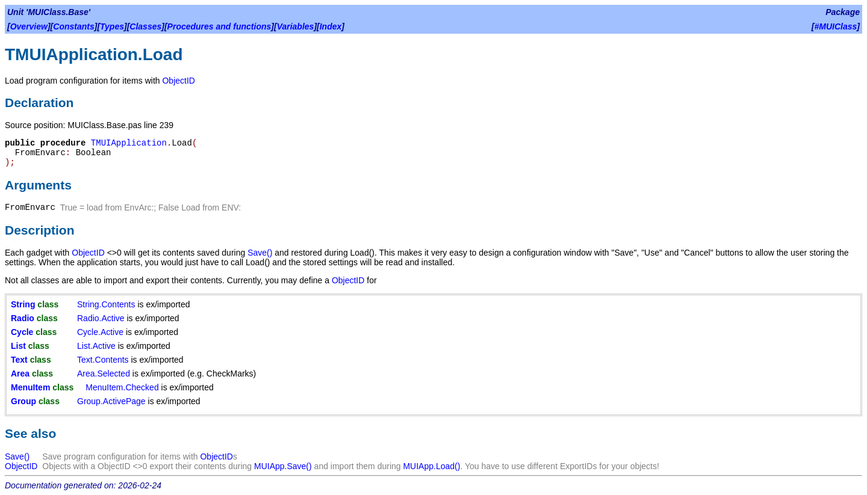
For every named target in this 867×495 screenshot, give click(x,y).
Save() (259, 252)
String (23, 304)
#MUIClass (836, 26)
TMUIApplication (129, 143)
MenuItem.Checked (121, 387)
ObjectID (178, 80)
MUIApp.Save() (283, 466)
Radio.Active (101, 318)
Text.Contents (103, 359)
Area (20, 373)
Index (331, 26)
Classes (145, 26)
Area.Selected (103, 373)
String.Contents (106, 304)
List (18, 346)
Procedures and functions (219, 26)
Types (112, 26)
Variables (295, 26)
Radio (22, 318)
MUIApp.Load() (431, 466)
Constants (73, 26)
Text (19, 359)
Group (23, 401)
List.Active (96, 346)
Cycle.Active (100, 332)
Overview (29, 26)
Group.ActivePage (111, 401)
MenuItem (30, 387)
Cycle (22, 332)
